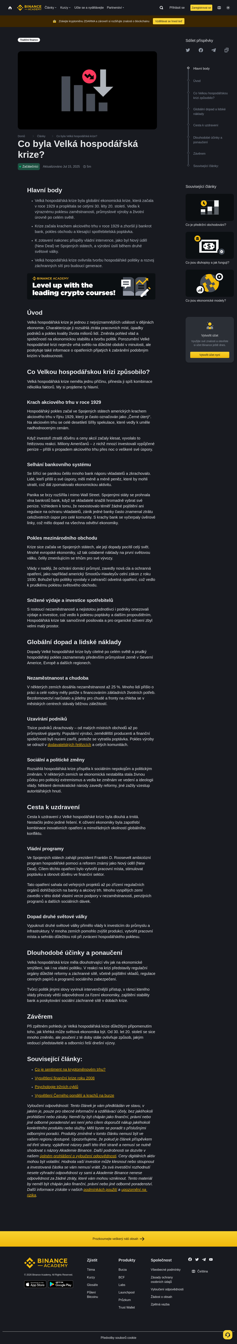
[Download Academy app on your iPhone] (35, 1285)
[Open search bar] (160, 7)
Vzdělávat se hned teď (168, 21)
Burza (123, 1269)
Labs (122, 1285)
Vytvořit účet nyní (209, 354)
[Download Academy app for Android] (60, 1285)
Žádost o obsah (161, 1296)
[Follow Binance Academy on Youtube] (211, 1259)
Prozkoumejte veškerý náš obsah (118, 1239)
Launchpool (127, 1292)
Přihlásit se (177, 7)
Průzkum (125, 1300)
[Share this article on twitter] (188, 50)
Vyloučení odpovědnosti (167, 1289)
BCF (122, 1277)
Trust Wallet (127, 1307)
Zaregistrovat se (201, 7)
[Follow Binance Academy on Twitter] (197, 1259)
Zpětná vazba (160, 1304)
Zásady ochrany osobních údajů (162, 1279)
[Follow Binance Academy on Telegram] (204, 1259)
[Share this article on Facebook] (201, 50)
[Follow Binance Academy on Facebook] (190, 1259)
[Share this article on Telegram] (213, 50)
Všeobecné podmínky (166, 1269)
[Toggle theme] (228, 8)
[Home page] (29, 8)
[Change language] (219, 7)
